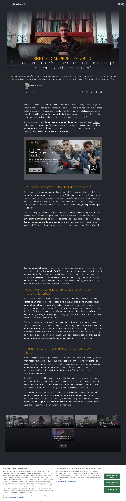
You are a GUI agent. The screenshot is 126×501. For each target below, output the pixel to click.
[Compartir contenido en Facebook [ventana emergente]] (82, 92)
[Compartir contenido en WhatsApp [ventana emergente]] (96, 92)
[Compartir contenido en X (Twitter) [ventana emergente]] (87, 92)
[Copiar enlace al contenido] (101, 92)
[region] (63, 483)
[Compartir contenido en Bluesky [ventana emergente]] (91, 92)
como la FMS (51, 271)
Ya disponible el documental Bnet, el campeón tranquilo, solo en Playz (90, 79)
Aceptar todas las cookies (111, 476)
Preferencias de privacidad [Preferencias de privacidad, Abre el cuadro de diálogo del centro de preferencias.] (112, 490)
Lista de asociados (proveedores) (66, 481)
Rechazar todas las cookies (112, 483)
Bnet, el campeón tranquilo (84, 104)
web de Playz (50, 104)
